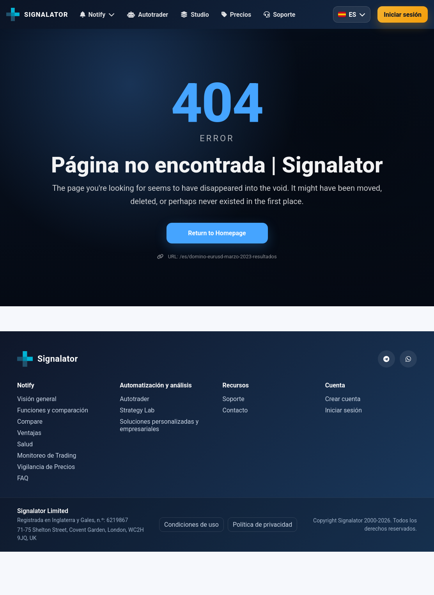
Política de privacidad (262, 524)
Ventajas (29, 433)
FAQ (22, 478)
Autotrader (134, 399)
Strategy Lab (137, 410)
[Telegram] (386, 359)
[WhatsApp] (408, 359)
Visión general (37, 399)
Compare (30, 421)
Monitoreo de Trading (46, 455)
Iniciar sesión (403, 14)
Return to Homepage (217, 233)
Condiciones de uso (191, 524)
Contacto (235, 410)
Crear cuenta (343, 399)
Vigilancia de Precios (46, 467)
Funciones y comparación (52, 410)
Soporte (233, 399)
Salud (25, 444)
